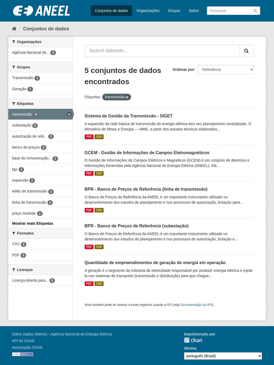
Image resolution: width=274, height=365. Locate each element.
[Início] (14, 28)
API (169, 305)
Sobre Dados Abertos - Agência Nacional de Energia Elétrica (62, 334)
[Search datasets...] (162, 51)
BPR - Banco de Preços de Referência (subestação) (137, 226)
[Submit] (255, 10)
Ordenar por (183, 69)
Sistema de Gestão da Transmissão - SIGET (129, 116)
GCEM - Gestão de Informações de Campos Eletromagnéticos (147, 152)
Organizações (148, 11)
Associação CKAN (27, 347)
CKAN (193, 340)
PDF (89, 136)
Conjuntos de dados (111, 11)
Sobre (194, 11)
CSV (99, 136)
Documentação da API (196, 305)
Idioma (190, 348)
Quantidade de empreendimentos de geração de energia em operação (155, 262)
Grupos (174, 11)
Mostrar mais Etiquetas (32, 223)
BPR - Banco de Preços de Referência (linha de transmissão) (146, 189)
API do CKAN (23, 341)
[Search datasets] (233, 10)
